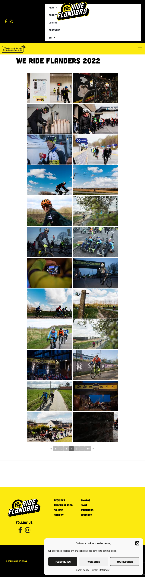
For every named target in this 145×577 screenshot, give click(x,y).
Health (53, 7)
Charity (53, 15)
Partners (54, 30)
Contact (54, 22)
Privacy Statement (100, 570)
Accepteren (63, 561)
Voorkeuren (124, 561)
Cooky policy (82, 570)
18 (88, 448)
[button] (137, 543)
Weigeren (93, 561)
